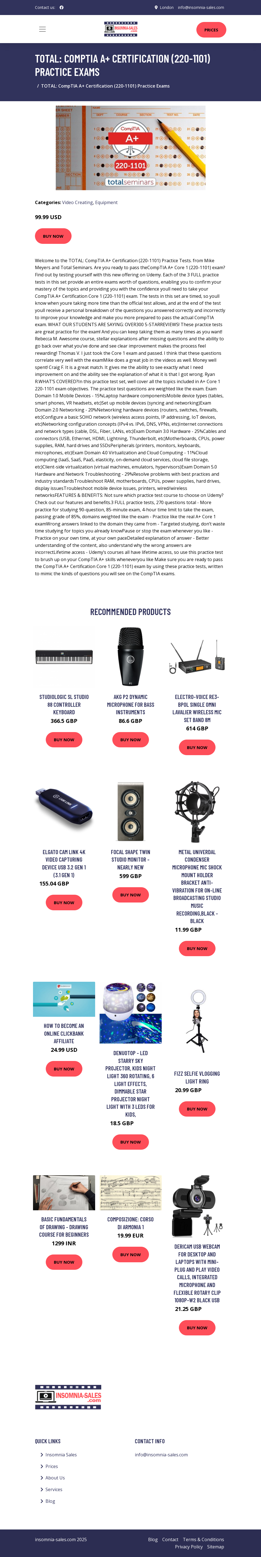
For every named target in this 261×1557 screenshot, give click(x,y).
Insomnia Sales (61, 1455)
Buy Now (53, 236)
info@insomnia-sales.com (201, 7)
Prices (211, 30)
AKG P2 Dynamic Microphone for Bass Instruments (130, 704)
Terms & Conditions (203, 1539)
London (166, 7)
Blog (50, 1501)
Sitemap (215, 1547)
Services (53, 1489)
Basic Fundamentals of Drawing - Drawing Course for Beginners (64, 1227)
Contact (170, 1539)
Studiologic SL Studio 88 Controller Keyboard (64, 704)
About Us (55, 1478)
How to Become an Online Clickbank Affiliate (64, 1033)
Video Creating (77, 202)
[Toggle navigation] (42, 29)
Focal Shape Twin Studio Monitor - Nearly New (130, 859)
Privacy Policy (189, 1547)
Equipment (106, 202)
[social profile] (61, 7)
